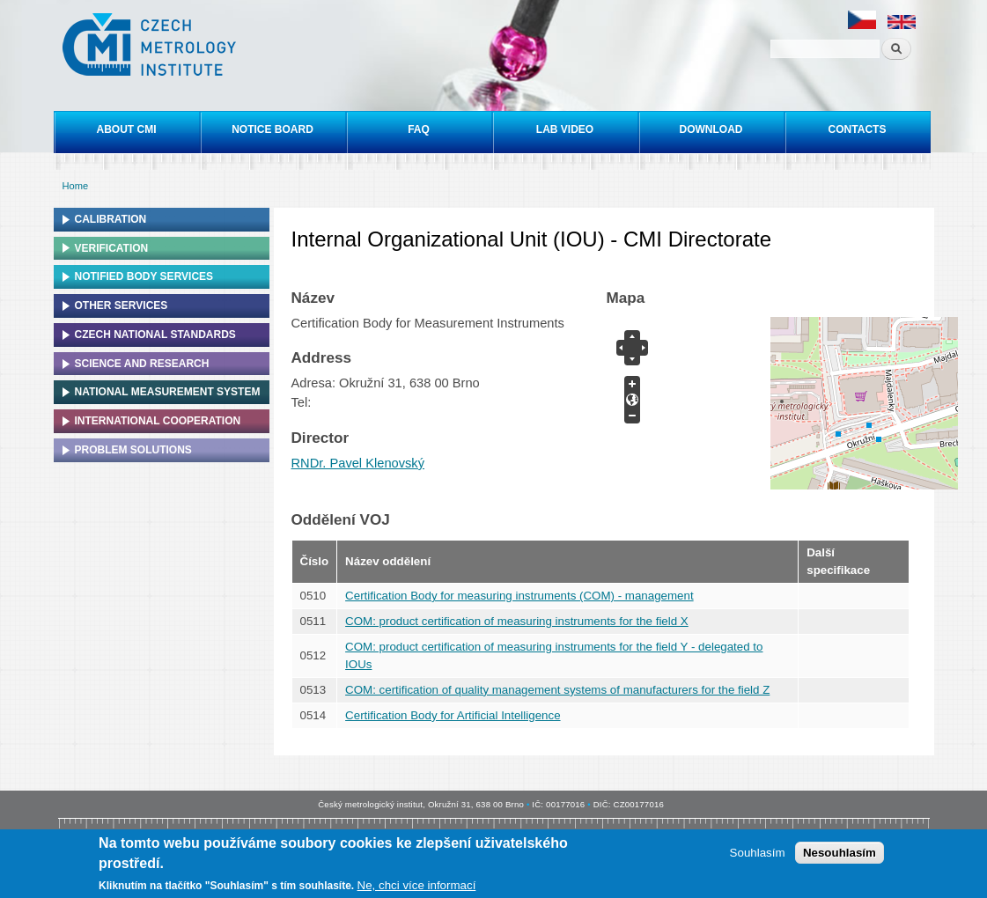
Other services (121, 305)
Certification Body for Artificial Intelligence (452, 715)
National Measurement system (168, 392)
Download (711, 129)
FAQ (419, 129)
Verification (112, 248)
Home (76, 185)
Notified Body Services (144, 276)
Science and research (142, 363)
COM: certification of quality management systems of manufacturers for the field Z (557, 689)
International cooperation (158, 421)
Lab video (564, 129)
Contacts (858, 129)
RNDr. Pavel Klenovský (358, 463)
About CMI (127, 129)
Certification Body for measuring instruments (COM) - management (519, 595)
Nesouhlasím (839, 852)
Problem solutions (133, 450)
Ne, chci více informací (416, 885)
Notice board (272, 129)
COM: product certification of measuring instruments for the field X (517, 621)
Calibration (111, 219)
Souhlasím (757, 852)
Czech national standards (155, 334)
